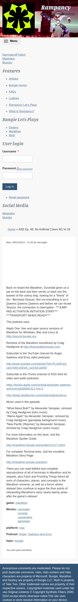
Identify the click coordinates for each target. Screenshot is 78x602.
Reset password (19, 197)
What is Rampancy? (21, 111)
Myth (12, 135)
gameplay (24, 521)
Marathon (15, 131)
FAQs (12, 91)
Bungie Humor (18, 85)
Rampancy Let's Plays (23, 104)
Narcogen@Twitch (14, 54)
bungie (19, 540)
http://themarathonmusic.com (42, 346)
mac (22, 527)
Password (10, 168)
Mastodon (8, 58)
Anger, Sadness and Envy (35, 534)
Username (10, 151)
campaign (24, 509)
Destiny (13, 127)
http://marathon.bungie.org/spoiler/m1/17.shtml (35, 445)
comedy (23, 513)
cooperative (25, 517)
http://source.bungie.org (21, 336)
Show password (24, 169)
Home (11, 229)
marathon (21, 503)
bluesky (7, 217)
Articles (13, 78)
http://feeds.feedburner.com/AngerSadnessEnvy (36, 395)
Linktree (14, 98)
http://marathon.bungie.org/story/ (26, 462)
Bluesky (7, 62)
